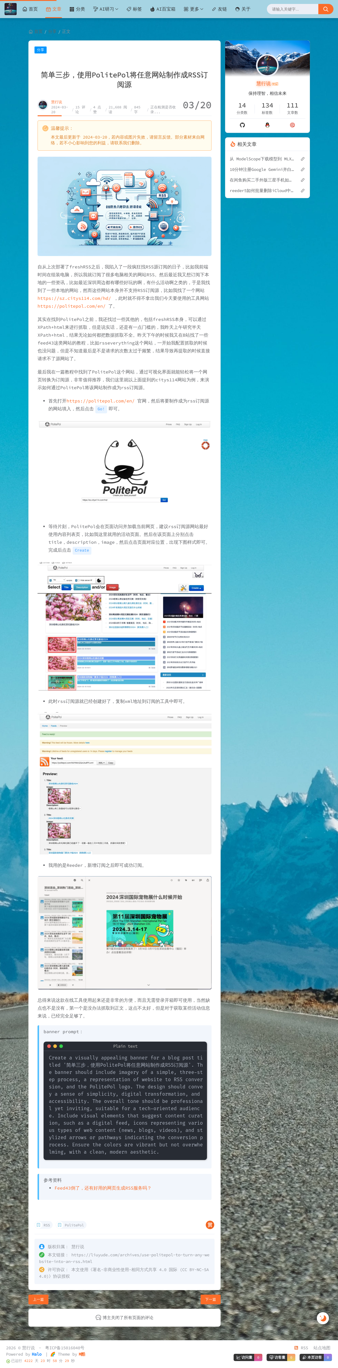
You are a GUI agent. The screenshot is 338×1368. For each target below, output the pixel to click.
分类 (77, 9)
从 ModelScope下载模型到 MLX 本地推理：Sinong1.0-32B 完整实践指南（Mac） (262, 159)
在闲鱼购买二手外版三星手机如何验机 (262, 180)
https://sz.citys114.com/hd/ (74, 298)
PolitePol (74, 1225)
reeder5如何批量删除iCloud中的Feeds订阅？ (262, 190)
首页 (30, 9)
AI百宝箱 (163, 9)
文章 (53, 9)
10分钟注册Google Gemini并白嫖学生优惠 (262, 169)
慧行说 (56, 102)
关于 (243, 9)
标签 (134, 9)
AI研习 (103, 9)
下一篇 (210, 1299)
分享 (52, 31)
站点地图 (321, 1347)
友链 (219, 9)
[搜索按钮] (325, 9)
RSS (47, 1225)
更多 (191, 9)
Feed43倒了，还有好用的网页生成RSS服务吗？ (103, 1188)
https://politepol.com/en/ (72, 306)
